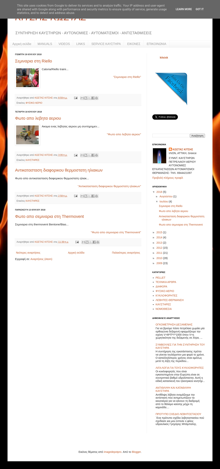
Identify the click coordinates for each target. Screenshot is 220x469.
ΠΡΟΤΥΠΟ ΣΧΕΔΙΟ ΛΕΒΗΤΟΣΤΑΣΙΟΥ (178, 414)
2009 (159, 263)
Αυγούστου (166, 196)
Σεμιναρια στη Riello (33, 61)
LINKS (80, 44)
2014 (159, 237)
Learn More (184, 9)
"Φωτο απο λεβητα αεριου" (124, 134)
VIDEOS (64, 44)
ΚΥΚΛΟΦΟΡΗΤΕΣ (167, 295)
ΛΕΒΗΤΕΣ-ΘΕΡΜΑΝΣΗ (170, 300)
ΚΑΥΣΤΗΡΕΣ (32, 160)
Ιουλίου (164, 201)
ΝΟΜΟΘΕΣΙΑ (164, 308)
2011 (159, 252)
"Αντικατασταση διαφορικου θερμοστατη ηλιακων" (109, 186)
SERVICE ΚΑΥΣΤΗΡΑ (106, 44)
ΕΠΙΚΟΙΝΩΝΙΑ (156, 44)
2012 (159, 247)
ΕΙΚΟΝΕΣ (133, 44)
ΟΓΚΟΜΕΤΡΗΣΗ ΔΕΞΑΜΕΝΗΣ (174, 324)
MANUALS (45, 44)
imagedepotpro (112, 451)
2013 (159, 242)
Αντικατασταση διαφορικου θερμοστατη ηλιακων (59, 170)
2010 (159, 258)
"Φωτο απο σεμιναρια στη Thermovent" (116, 232)
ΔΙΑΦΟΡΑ (161, 286)
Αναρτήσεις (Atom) (41, 259)
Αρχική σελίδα (21, 44)
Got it (200, 9)
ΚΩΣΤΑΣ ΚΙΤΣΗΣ (44, 98)
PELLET (160, 277)
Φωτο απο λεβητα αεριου (38, 118)
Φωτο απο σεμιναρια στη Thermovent (49, 216)
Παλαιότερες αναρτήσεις (126, 252)
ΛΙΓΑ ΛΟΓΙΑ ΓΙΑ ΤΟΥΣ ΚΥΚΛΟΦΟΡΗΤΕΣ (180, 367)
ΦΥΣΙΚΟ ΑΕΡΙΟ (34, 103)
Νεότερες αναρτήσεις (28, 252)
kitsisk (164, 57)
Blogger (136, 451)
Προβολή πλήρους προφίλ (167, 177)
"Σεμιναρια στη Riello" (127, 76)
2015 (159, 232)
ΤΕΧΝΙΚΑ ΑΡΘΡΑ (166, 282)
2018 (159, 191)
